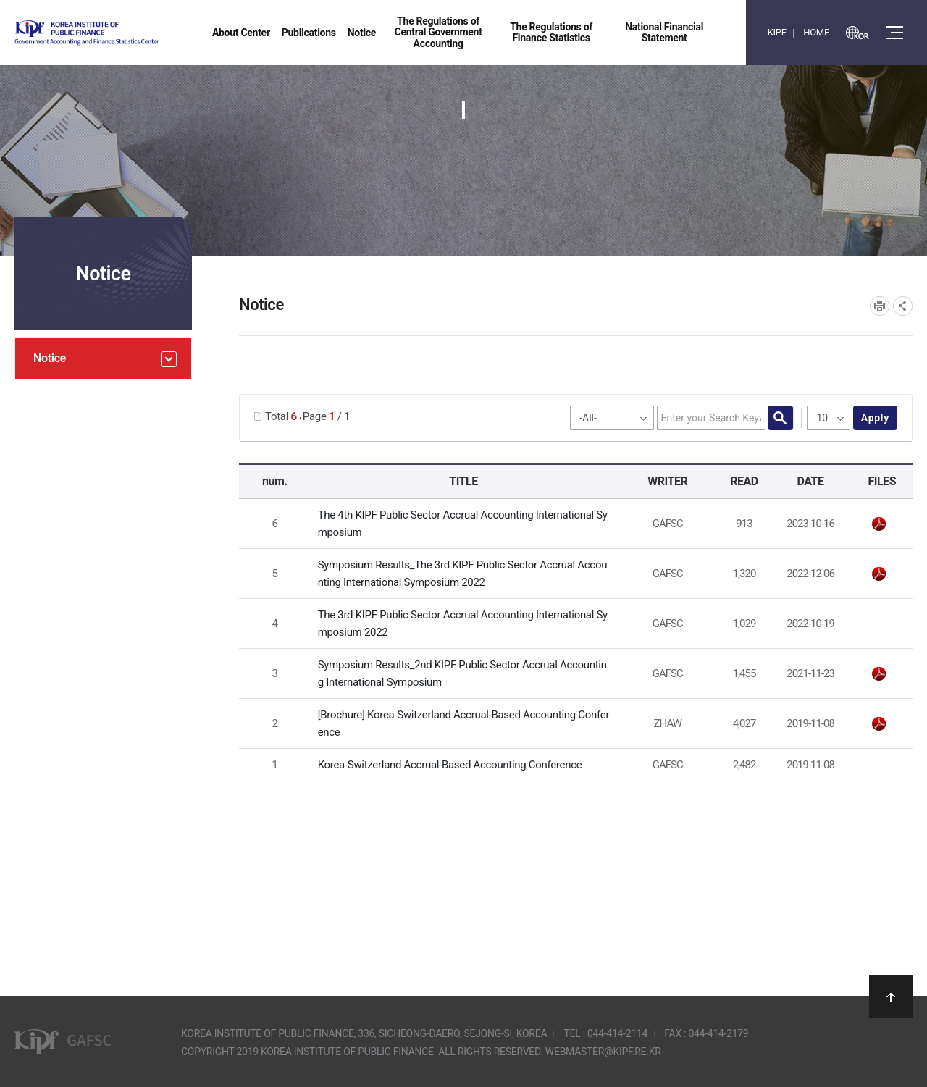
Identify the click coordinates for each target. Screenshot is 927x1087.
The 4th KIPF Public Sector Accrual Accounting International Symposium (463, 523)
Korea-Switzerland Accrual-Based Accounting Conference (450, 764)
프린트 (879, 306)
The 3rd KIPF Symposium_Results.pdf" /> (879, 574)
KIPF (777, 32)
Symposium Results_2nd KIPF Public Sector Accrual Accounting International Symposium (462, 673)
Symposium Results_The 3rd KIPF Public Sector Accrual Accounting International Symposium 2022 (462, 573)
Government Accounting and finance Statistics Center (125, 33)
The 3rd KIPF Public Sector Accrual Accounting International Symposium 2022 (463, 623)
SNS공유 (903, 306)
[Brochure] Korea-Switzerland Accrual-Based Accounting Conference (464, 723)
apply (875, 418)
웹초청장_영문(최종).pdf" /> (879, 524)
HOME (816, 32)
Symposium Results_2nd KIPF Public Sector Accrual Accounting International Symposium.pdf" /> (879, 674)
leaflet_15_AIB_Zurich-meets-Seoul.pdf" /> (879, 724)
